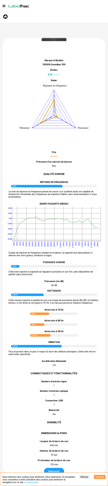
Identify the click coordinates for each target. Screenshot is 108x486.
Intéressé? (54, 471)
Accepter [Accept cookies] (99, 477)
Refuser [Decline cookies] (84, 477)
